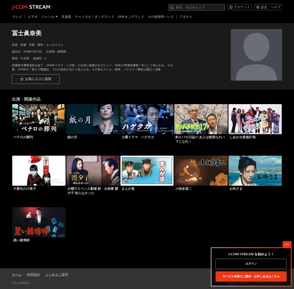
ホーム (17, 274)
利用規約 (33, 274)
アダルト (186, 16)
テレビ (17, 16)
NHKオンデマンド (131, 16)
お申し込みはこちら (251, 276)
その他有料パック (161, 16)
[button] (36, 79)
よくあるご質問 (56, 274)
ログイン (251, 263)
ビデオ (33, 16)
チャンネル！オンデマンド (94, 16)
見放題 (66, 16)
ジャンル (49, 16)
